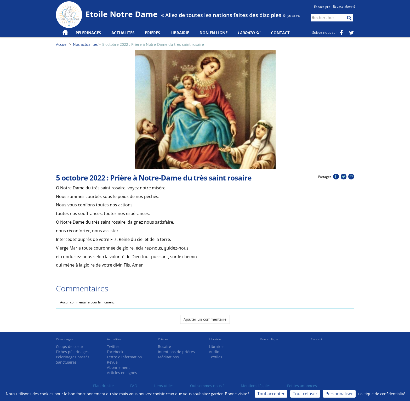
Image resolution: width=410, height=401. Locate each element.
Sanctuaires (66, 362)
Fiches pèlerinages (72, 351)
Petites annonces (302, 385)
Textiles (215, 356)
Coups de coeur (69, 346)
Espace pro (322, 6)
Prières (152, 32)
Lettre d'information (124, 356)
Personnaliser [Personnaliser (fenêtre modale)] (339, 394)
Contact (280, 32)
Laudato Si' (249, 32)
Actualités (114, 339)
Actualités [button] (122, 32)
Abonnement (118, 367)
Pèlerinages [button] (88, 32)
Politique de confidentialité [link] (381, 393)
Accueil (62, 44)
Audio (214, 351)
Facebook (115, 351)
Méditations (168, 356)
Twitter (113, 346)
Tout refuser (305, 394)
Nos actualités (85, 44)
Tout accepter (271, 394)
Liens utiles (164, 385)
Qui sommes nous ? (207, 385)
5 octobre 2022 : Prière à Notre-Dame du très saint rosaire (153, 44)
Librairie (179, 32)
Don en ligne (213, 32)
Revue (112, 362)
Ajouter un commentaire (205, 319)
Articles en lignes (122, 372)
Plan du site (103, 385)
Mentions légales (256, 385)
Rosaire (164, 346)
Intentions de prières (176, 351)
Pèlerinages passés (72, 356)
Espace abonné (344, 6)
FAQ (133, 385)
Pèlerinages (64, 339)
